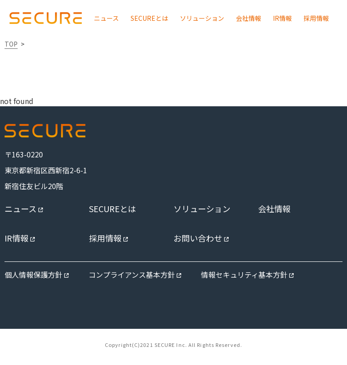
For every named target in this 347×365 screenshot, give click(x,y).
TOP (11, 43)
